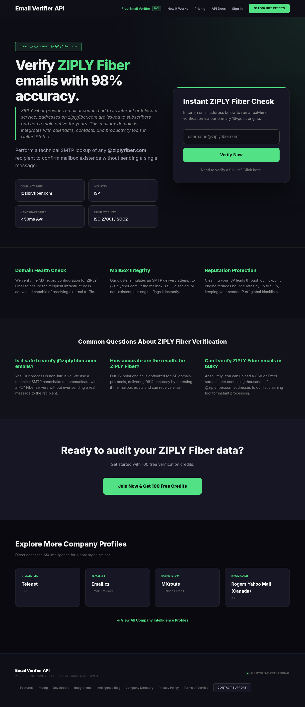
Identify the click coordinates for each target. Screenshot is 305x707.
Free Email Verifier (141, 8)
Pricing (199, 8)
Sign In (237, 8)
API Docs (219, 8)
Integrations (83, 688)
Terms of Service (196, 688)
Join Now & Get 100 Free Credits (152, 486)
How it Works (177, 8)
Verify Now (231, 154)
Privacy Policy (169, 688)
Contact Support (232, 687)
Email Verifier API (39, 8)
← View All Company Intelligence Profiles (152, 620)
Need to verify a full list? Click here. (231, 170)
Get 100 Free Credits (269, 8)
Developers (61, 688)
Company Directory (140, 688)
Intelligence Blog (109, 688)
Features (26, 688)
